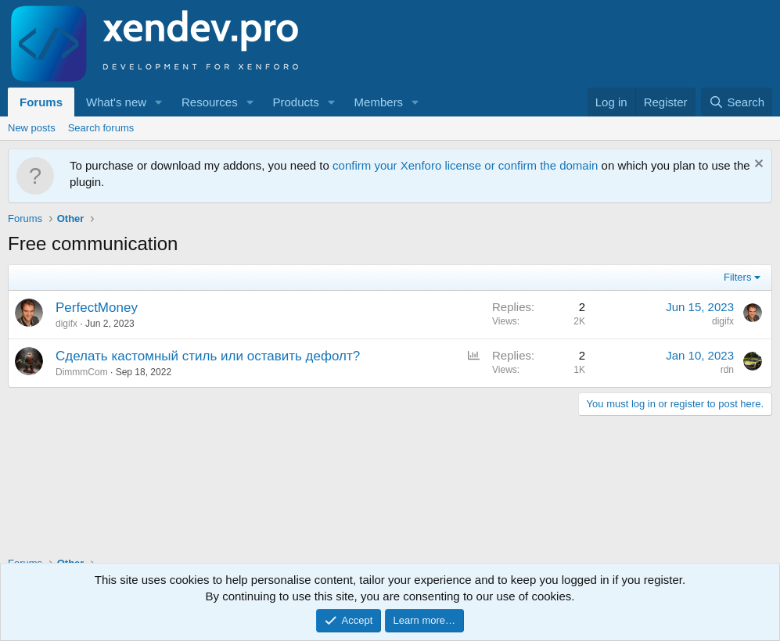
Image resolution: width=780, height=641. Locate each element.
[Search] (736, 102)
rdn (727, 369)
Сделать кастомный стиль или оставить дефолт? (208, 356)
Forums (41, 102)
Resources (210, 102)
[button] (159, 102)
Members (379, 102)
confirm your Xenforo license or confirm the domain (465, 165)
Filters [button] (737, 277)
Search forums (101, 128)
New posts (32, 128)
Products (296, 102)
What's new (116, 102)
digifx (66, 323)
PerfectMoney (97, 307)
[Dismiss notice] (757, 165)
